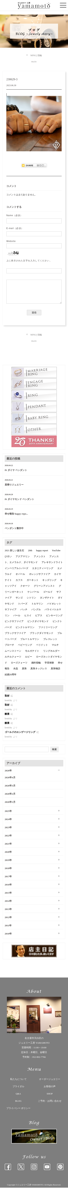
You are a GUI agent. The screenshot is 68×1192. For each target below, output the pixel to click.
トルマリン (37, 608)
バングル (36, 613)
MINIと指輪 (36, 55)
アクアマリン (23, 560)
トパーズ (22, 608)
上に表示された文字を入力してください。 (29, 260)
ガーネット (32, 584)
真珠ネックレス (38, 672)
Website (11, 241)
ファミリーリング (47, 631)
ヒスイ (27, 619)
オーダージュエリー (49, 1083)
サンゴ (19, 602)
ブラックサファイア (15, 637)
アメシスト (40, 560)
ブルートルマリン (29, 643)
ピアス (38, 619)
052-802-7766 (39, 1061)
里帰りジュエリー (14, 489)
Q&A (18, 1098)
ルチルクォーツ (13, 661)
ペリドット (42, 649)
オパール (20, 578)
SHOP (50, 1098)
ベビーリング (25, 649)
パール (16, 619)
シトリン (31, 602)
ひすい (8, 560)
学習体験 (49, 667)
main (34, 61)
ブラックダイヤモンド (41, 637)
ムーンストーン (13, 655)
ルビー (28, 661)
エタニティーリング (42, 572)
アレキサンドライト (52, 566)
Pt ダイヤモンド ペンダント (19, 503)
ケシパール (33, 596)
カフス (19, 584)
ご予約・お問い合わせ (49, 1105)
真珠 (24, 672)
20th (30, 554)
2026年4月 (10, 781)
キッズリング (49, 584)
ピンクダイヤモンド (38, 625)
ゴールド (48, 596)
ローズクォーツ (19, 667)
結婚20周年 (11, 678)
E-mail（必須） (14, 228)
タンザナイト (47, 602)
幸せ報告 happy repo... (16, 518)
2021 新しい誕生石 (14, 554)
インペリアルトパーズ (16, 572)
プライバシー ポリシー (18, 1112)
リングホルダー (51, 655)
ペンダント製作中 (14, 532)
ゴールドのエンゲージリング (20, 736)
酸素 (7, 718)
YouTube (56, 554)
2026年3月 (10, 790)
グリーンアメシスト (44, 590)
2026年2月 (10, 798)
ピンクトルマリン (25, 631)
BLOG (18, 1105)
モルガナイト (32, 655)
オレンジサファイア (39, 578)
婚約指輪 (36, 667)
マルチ (55, 649)
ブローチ (9, 649)
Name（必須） (14, 215)
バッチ (23, 613)
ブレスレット (50, 643)
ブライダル (18, 1090)
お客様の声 (49, 1090)
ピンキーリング (54, 619)
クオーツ (25, 590)
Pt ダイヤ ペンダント (16, 474)
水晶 (15, 672)
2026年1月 (10, 806)
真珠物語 (55, 672)
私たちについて (18, 1083)
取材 (7, 700)
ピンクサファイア (14, 625)
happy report (42, 554)
